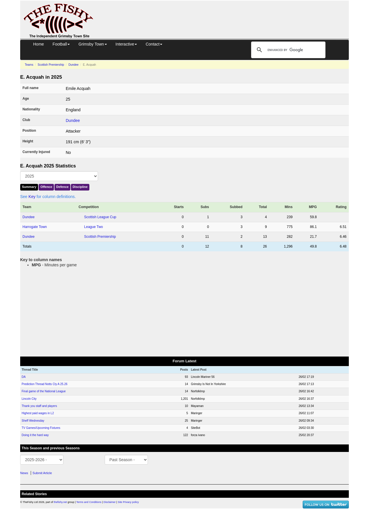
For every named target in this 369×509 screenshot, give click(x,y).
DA (24, 376)
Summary (29, 186)
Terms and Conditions (88, 502)
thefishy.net (60, 502)
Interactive (126, 44)
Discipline (80, 186)
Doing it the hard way (35, 435)
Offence (46, 186)
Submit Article (42, 473)
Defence (62, 186)
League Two (93, 227)
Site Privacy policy (128, 502)
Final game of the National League (44, 391)
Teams (29, 64)
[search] (287, 49)
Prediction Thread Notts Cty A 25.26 (44, 384)
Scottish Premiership (51, 64)
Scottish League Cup (100, 217)
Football (61, 44)
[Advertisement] (226, 14)
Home (38, 44)
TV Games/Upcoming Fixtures (41, 427)
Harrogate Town (34, 227)
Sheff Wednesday (33, 420)
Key (32, 196)
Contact (154, 44)
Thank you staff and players (39, 406)
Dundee (73, 64)
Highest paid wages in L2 (38, 413)
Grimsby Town (92, 44)
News (24, 473)
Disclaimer (109, 502)
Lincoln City (29, 398)
